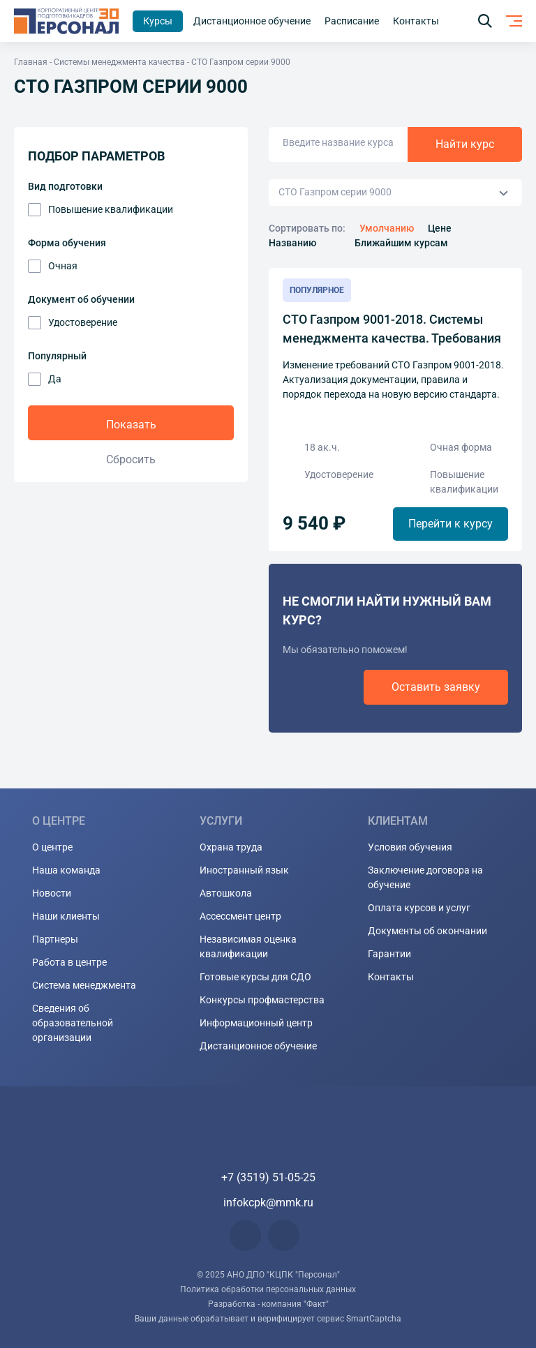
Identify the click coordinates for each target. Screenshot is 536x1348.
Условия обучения (410, 847)
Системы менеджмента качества (119, 62)
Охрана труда (231, 847)
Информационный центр (256, 1022)
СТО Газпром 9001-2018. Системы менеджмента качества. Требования (392, 328)
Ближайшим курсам (401, 242)
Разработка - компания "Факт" (268, 1304)
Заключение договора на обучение (425, 877)
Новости (51, 893)
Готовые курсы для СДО (255, 976)
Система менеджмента (84, 985)
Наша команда (66, 870)
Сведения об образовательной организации (72, 1023)
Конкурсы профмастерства (262, 999)
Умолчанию (386, 228)
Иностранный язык (244, 870)
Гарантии (389, 953)
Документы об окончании (427, 930)
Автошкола (226, 893)
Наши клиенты (66, 916)
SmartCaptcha (373, 1319)
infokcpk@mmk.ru (268, 1202)
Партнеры (55, 939)
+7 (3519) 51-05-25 (268, 1177)
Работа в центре (69, 962)
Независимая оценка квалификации (248, 946)
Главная (30, 62)
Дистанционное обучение (258, 1045)
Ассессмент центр (240, 916)
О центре (52, 847)
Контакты (391, 976)
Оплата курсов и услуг (419, 907)
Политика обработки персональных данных (268, 1289)
